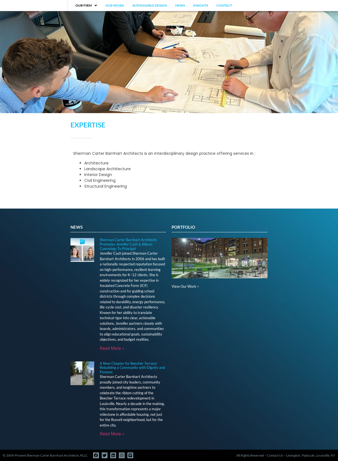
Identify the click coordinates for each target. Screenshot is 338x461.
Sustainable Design (149, 5)
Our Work (114, 5)
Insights (200, 5)
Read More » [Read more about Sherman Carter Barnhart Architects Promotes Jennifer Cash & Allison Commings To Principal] (112, 348)
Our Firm (86, 5)
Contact (224, 5)
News (180, 5)
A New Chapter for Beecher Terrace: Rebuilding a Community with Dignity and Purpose (132, 367)
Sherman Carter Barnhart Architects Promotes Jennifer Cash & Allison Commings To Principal (128, 244)
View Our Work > (185, 286)
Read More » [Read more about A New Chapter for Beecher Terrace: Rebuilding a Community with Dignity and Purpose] (112, 433)
